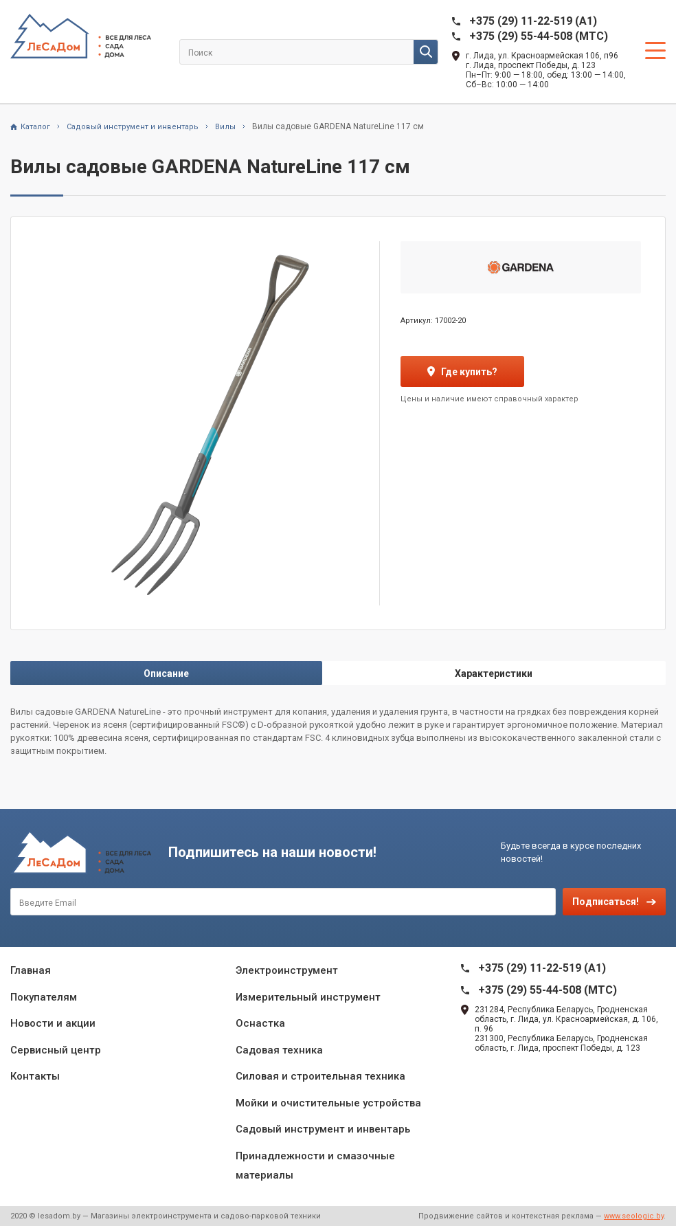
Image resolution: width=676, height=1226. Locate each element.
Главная (30, 970)
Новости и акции (52, 1023)
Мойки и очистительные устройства (328, 1103)
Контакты (35, 1076)
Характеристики (493, 673)
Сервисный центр (55, 1050)
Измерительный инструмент (308, 997)
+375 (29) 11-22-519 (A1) (533, 20)
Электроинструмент (287, 970)
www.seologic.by (634, 1216)
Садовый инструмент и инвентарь (323, 1129)
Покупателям (43, 997)
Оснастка (260, 1023)
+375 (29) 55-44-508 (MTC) (538, 36)
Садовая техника (279, 1050)
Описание (166, 673)
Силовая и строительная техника (320, 1076)
